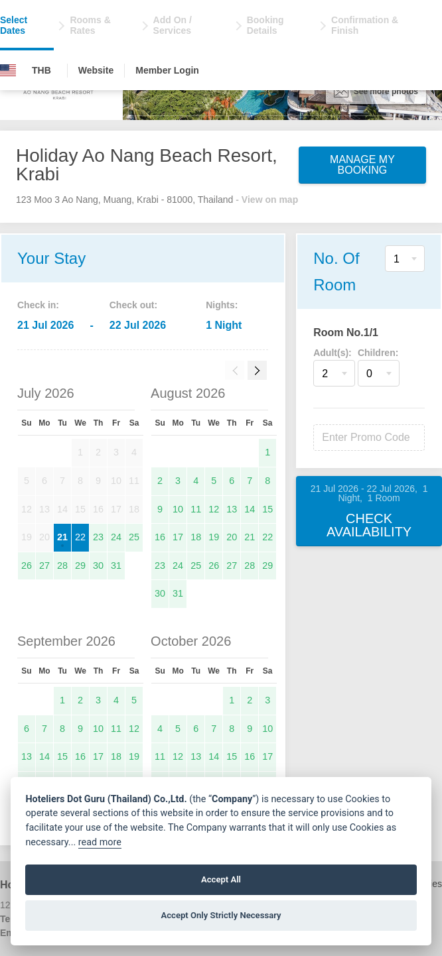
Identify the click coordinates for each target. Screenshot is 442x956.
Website (95, 70)
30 (98, 565)
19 (213, 537)
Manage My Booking (362, 165)
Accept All (221, 879)
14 (249, 509)
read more (99, 842)
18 (195, 537)
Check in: (38, 305)
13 (231, 509)
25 (134, 537)
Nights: (222, 305)
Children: (378, 352)
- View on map (267, 199)
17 (178, 537)
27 (44, 565)
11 (195, 509)
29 (80, 565)
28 (62, 565)
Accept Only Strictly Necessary (221, 915)
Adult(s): (332, 352)
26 (26, 565)
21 (62, 537)
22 (80, 537)
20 (231, 537)
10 (178, 509)
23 (98, 537)
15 (267, 509)
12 (213, 509)
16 (160, 537)
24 (116, 537)
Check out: (133, 305)
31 (116, 565)
